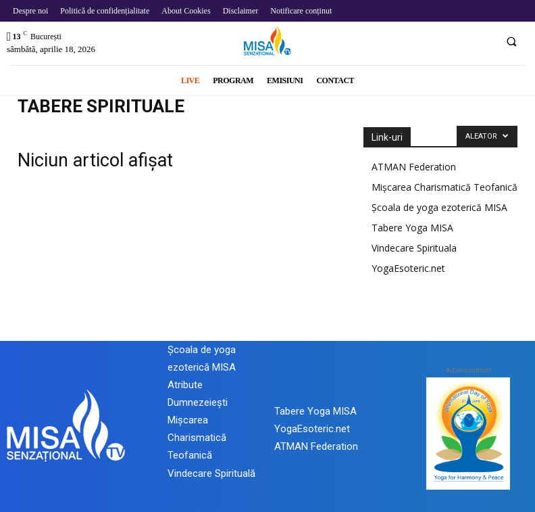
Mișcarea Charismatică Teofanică (444, 187)
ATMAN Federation (414, 166)
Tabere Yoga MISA (412, 227)
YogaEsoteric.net (408, 268)
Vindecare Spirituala (414, 247)
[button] (511, 41)
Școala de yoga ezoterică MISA (439, 207)
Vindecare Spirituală (211, 473)
